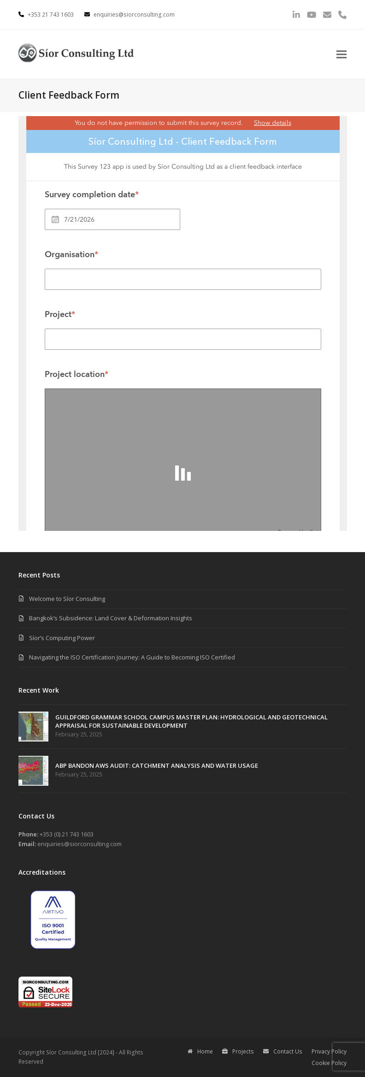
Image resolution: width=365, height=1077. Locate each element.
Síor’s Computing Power (62, 638)
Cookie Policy (329, 1063)
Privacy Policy (329, 1051)
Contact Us (282, 1051)
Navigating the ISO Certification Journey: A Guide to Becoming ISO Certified (132, 657)
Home (200, 1051)
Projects (238, 1051)
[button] (341, 54)
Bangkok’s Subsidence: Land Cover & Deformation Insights (110, 618)
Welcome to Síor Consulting (67, 598)
